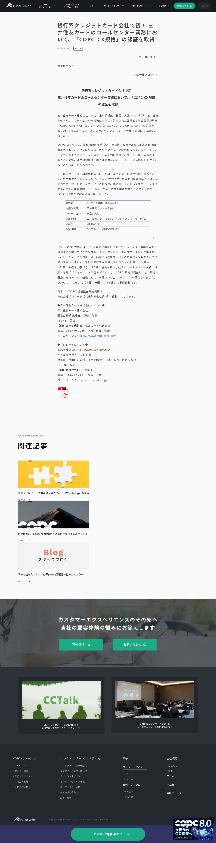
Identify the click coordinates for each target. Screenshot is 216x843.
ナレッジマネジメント (71, 776)
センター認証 (21, 770)
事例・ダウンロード (139, 5)
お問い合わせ (182, 5)
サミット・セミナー (112, 5)
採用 (170, 770)
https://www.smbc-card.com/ (97, 336)
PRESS (78, 48)
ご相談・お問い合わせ (108, 834)
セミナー (128, 779)
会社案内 (172, 765)
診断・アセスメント (25, 776)
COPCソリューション (45, 5)
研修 (92, 5)
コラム (170, 776)
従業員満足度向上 (69, 792)
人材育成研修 (21, 787)
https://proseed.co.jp (92, 380)
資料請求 (78, 644)
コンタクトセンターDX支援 (74, 770)
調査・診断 (65, 797)
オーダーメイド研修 (70, 787)
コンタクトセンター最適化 (73, 765)
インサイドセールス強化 (72, 781)
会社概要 (162, 5)
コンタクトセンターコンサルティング (71, 5)
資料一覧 (128, 797)
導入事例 (128, 791)
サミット (128, 774)
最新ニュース (174, 793)
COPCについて (22, 765)
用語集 (170, 784)
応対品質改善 (21, 781)
